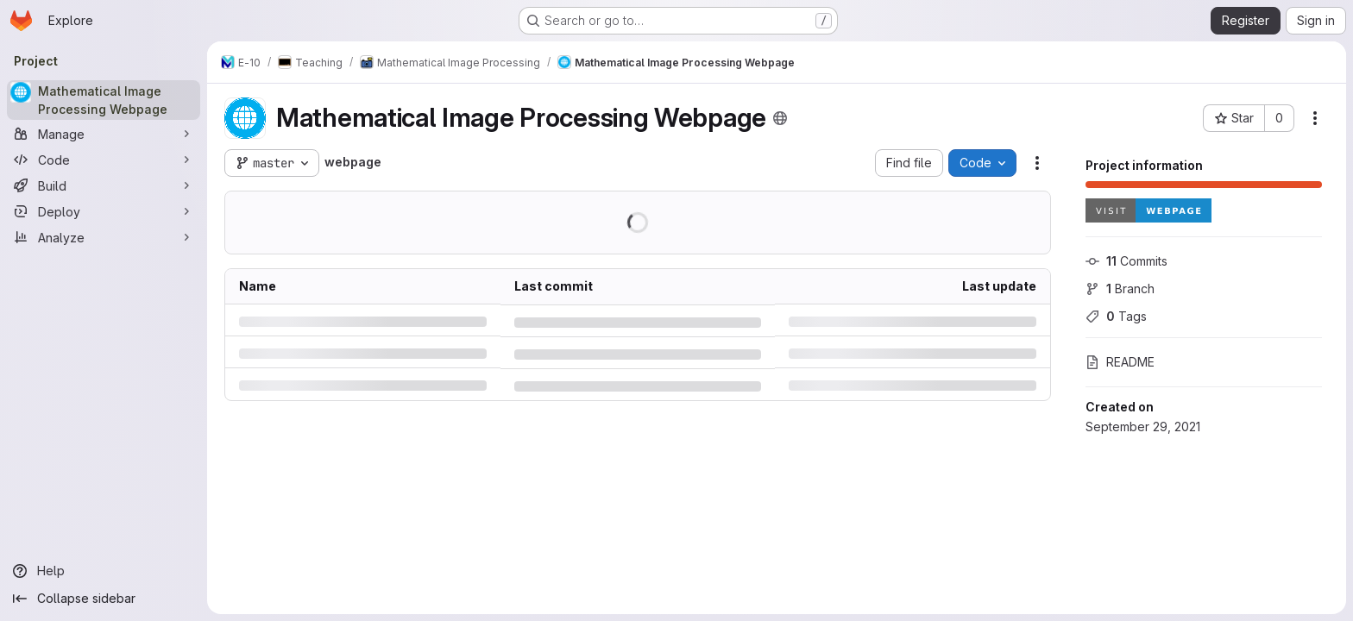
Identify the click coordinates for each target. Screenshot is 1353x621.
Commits (1126, 261)
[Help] (103, 571)
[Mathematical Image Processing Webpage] (103, 100)
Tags (1116, 316)
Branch (1120, 288)
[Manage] (103, 134)
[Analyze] (103, 237)
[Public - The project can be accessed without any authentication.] (780, 118)
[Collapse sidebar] (103, 598)
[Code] (103, 159)
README (1120, 361)
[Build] (103, 185)
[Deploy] (103, 211)
